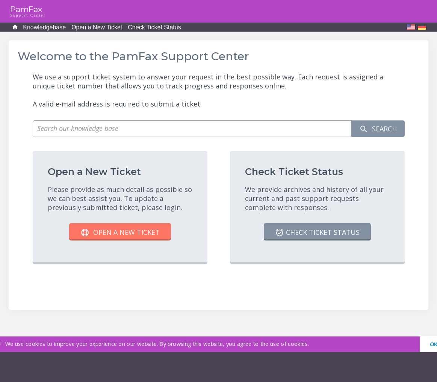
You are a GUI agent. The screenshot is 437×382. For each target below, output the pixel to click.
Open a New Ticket (96, 27)
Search (378, 129)
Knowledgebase (44, 27)
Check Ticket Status (154, 27)
